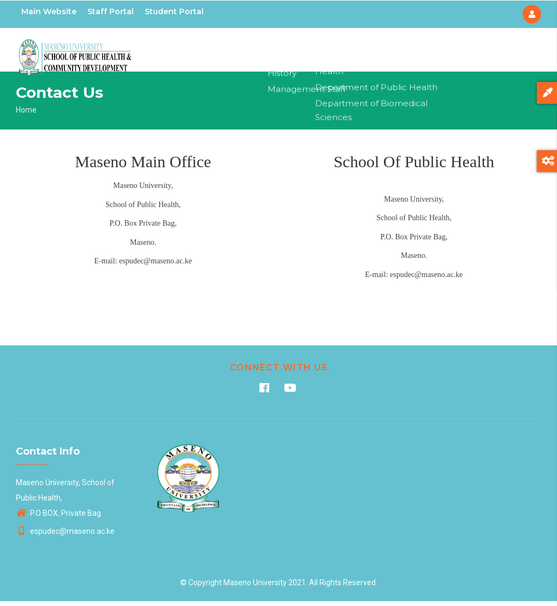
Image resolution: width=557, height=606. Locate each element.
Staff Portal (110, 11)
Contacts (473, 52)
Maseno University (255, 587)
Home (239, 52)
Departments (337, 52)
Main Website (48, 11)
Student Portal (174, 11)
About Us (280, 52)
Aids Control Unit (409, 52)
